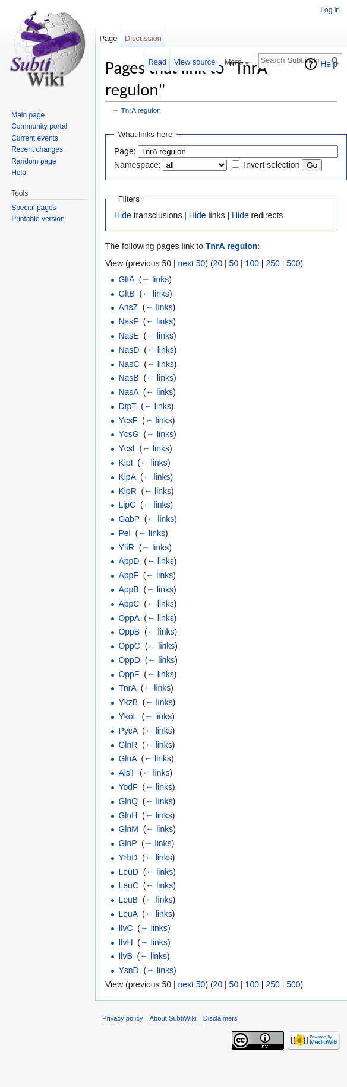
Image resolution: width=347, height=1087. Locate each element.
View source (194, 62)
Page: (125, 151)
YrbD (127, 857)
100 (252, 263)
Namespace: (137, 165)
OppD (129, 660)
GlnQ (128, 801)
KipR (127, 491)
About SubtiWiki (173, 1018)
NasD (128, 350)
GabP (129, 519)
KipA (126, 477)
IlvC (125, 928)
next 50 (191, 263)
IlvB (125, 956)
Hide (122, 215)
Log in (330, 10)
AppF (128, 575)
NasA (128, 392)
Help (328, 64)
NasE (128, 335)
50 (234, 263)
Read (157, 62)
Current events (34, 138)
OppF (128, 674)
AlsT (126, 772)
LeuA (127, 914)
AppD (128, 561)
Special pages (33, 207)
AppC (128, 603)
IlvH (125, 942)
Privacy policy (122, 1018)
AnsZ (128, 307)
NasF (128, 321)
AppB (128, 589)
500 (293, 263)
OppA (128, 618)
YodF (127, 787)
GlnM (128, 829)
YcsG (128, 434)
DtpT (127, 406)
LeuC (128, 885)
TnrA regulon (141, 110)
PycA (127, 730)
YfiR (126, 547)
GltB (126, 293)
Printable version (37, 219)
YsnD (128, 970)
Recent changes (37, 149)
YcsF (127, 420)
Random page (33, 161)
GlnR (127, 745)
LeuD (128, 871)
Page (108, 38)
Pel (124, 533)
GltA (126, 279)
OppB (129, 631)
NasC (128, 364)
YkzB (128, 702)
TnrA (127, 688)
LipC (126, 504)
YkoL (127, 716)
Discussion (143, 38)
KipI (125, 462)
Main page (28, 115)
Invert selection (271, 165)
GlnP (127, 843)
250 (272, 263)
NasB (128, 377)
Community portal (39, 126)
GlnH (127, 815)
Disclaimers (220, 1018)
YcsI (126, 448)
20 (218, 263)
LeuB (128, 899)
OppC (129, 646)
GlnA (127, 758)
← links (155, 279)
